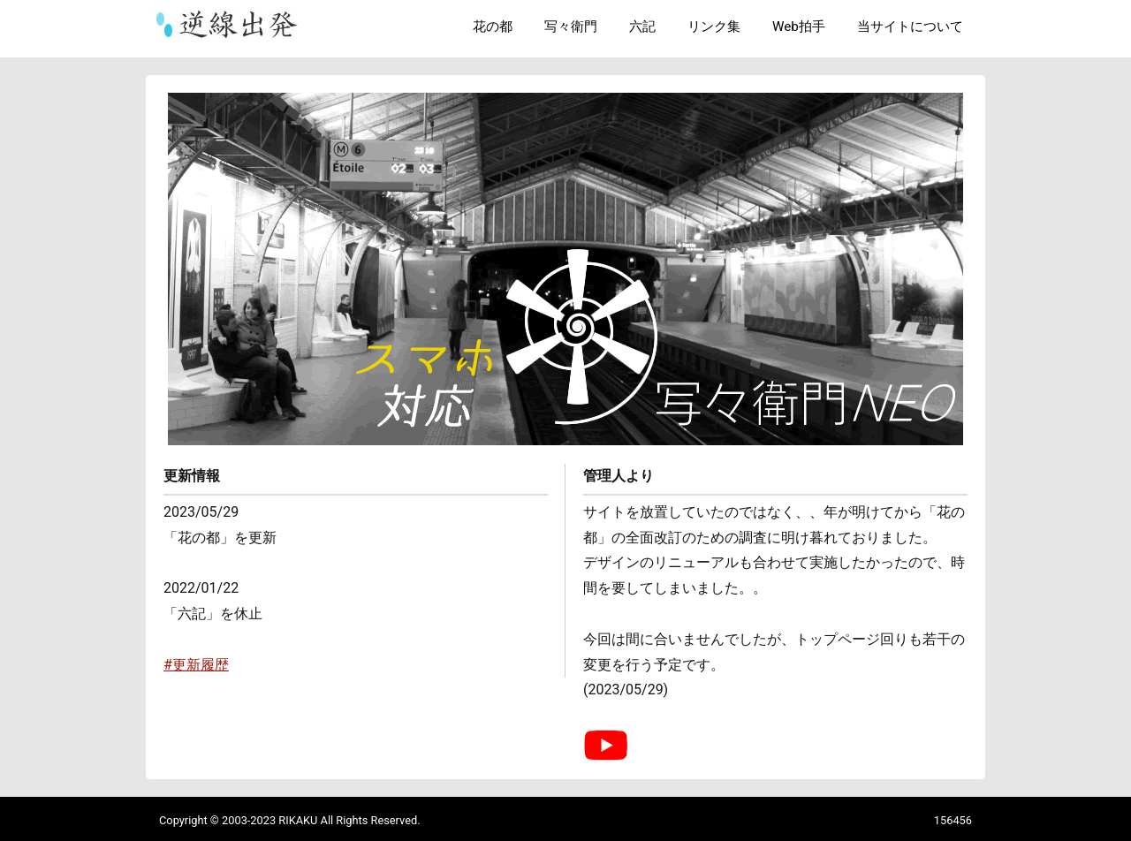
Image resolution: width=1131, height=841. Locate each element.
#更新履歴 (196, 664)
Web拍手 (798, 26)
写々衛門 (570, 26)
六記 (642, 26)
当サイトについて (910, 26)
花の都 (492, 26)
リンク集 (713, 26)
